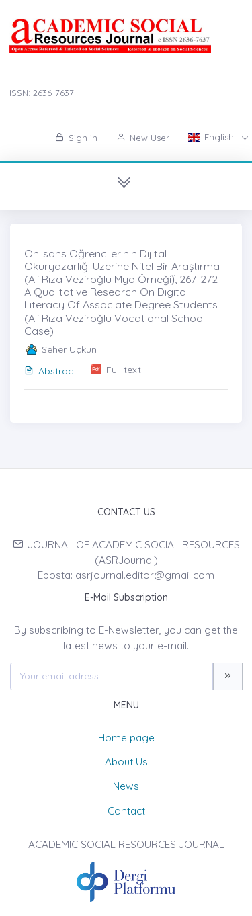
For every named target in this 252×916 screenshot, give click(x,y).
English (212, 137)
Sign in (76, 137)
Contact (126, 810)
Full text (123, 370)
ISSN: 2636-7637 (41, 92)
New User (142, 137)
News (126, 786)
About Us (126, 761)
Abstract (50, 371)
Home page (126, 737)
